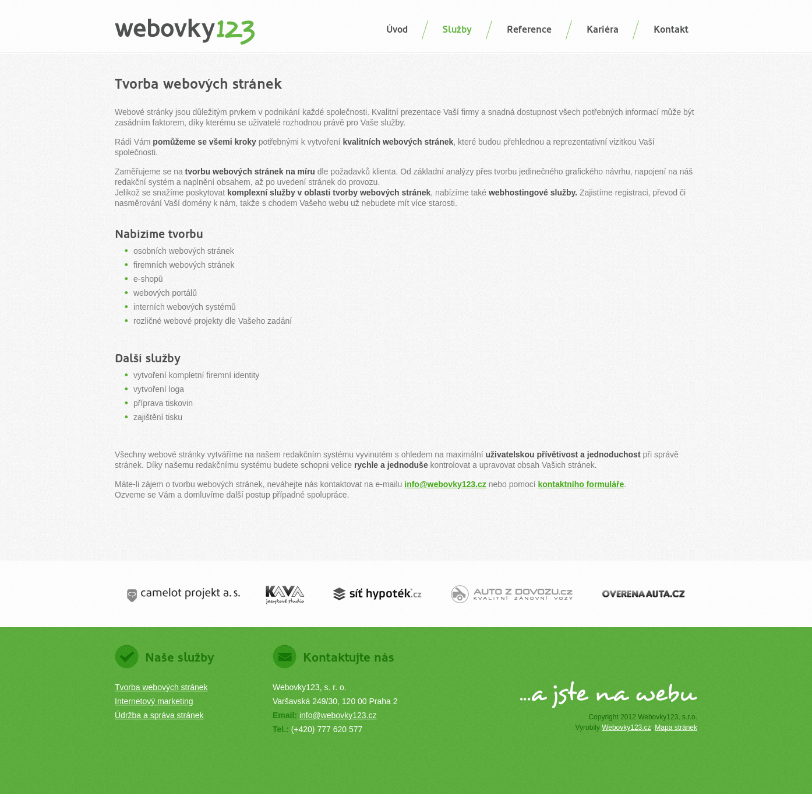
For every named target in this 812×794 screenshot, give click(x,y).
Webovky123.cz (626, 727)
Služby (457, 29)
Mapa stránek (676, 727)
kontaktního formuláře (581, 484)
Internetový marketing (154, 701)
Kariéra (603, 29)
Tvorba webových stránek (161, 687)
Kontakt (671, 29)
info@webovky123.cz (445, 484)
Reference (529, 29)
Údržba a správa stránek (159, 715)
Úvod (397, 29)
